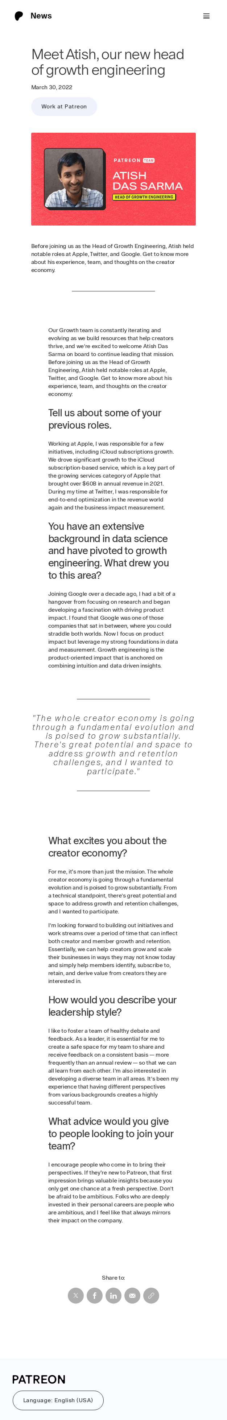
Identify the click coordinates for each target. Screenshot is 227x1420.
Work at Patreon (64, 106)
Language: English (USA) (58, 1400)
